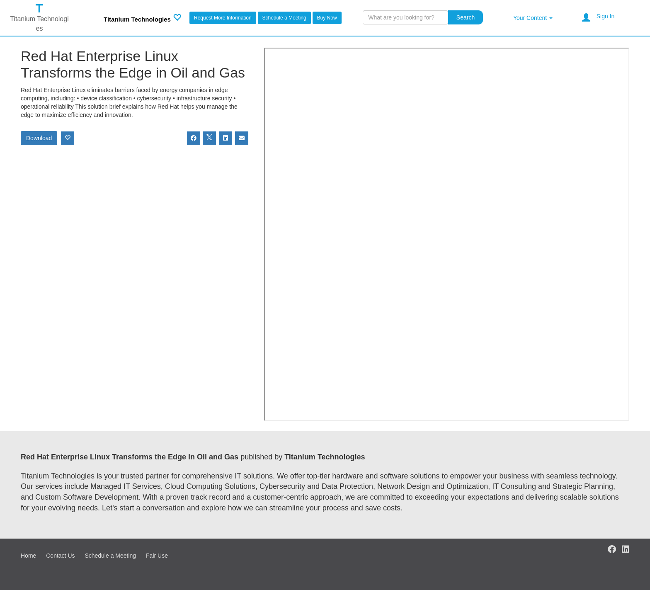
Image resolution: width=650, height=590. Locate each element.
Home (28, 555)
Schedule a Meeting (284, 18)
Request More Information (223, 18)
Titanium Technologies (137, 19)
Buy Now (327, 18)
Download (39, 138)
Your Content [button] (533, 18)
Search (465, 17)
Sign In (606, 16)
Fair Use (157, 555)
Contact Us (60, 555)
